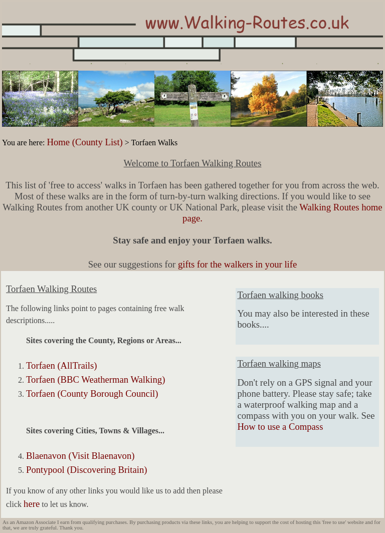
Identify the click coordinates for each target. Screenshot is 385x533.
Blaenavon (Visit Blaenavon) (80, 455)
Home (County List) (84, 142)
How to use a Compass (280, 426)
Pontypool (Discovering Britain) (86, 469)
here (32, 503)
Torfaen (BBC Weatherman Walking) (95, 379)
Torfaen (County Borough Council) (92, 393)
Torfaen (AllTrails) (61, 365)
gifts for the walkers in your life (237, 264)
